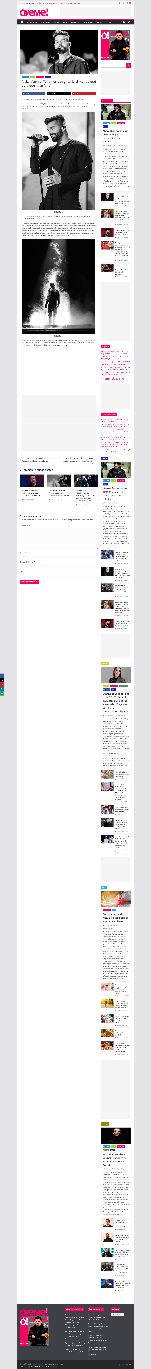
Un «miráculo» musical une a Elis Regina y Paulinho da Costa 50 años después (122, 270)
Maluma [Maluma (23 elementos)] (108, 367)
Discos (32, 77)
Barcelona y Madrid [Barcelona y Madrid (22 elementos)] (122, 351)
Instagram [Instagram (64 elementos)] (104, 359)
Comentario (25, 526)
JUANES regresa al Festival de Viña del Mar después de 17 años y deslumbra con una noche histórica (122, 1269)
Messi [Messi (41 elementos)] (117, 367)
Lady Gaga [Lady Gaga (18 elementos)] (111, 364)
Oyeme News (45, 22)
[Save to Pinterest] (84, 93)
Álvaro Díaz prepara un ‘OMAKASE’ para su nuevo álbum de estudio (115, 136)
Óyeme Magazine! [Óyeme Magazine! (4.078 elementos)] (113, 378)
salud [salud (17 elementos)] (107, 372)
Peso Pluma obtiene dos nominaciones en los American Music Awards (115, 1160)
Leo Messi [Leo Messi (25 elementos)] (117, 365)
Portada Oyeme (31, 22)
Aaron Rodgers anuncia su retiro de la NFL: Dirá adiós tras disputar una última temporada (122, 590)
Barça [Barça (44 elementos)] (103, 354)
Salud (114, 910)
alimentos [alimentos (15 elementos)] (103, 351)
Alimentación (88, 22)
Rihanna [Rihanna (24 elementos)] (103, 372)
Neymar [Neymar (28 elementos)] (103, 370)
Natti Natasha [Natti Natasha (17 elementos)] (122, 367)
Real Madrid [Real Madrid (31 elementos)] (127, 370)
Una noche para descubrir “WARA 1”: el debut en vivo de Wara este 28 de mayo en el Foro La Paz (122, 199)
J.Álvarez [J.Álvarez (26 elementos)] (111, 359)
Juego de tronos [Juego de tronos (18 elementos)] (126, 359)
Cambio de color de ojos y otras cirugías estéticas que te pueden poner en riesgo (121, 989)
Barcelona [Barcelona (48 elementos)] (113, 351)
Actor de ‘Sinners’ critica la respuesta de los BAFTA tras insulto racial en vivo (122, 1284)
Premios (105, 1150)
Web (21, 571)
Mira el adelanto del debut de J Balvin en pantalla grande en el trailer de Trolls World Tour (80, 461)
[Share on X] (59, 93)
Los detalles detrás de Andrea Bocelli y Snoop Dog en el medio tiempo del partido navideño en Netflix (122, 842)
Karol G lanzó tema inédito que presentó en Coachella (122, 774)
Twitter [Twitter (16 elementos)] (102, 374)
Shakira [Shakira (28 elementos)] (122, 372)
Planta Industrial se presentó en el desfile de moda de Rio (122, 810)
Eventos (56, 22)
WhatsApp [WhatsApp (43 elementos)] (113, 375)
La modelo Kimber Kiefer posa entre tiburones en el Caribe (59, 493)
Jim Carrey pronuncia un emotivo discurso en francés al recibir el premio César (122, 1253)
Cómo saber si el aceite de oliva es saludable (120, 1033)
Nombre (23, 552)
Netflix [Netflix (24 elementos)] (128, 367)
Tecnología (75, 22)
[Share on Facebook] (34, 93)
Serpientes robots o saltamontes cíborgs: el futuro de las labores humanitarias (37, 459)
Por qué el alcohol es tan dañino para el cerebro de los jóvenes (122, 1019)
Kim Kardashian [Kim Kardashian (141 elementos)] (123, 362)
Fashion (65, 22)
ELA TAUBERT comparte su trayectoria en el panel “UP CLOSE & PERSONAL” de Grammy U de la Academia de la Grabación (121, 792)
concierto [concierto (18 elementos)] (112, 353)
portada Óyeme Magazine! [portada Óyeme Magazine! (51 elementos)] (114, 370)
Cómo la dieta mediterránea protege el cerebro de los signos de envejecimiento (122, 1047)
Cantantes (25, 77)
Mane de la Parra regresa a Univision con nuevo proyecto (31, 493)
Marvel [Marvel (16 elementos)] (113, 367)
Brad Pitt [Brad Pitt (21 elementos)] (107, 353)
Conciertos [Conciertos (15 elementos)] (118, 353)
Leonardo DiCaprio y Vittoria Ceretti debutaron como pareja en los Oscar (121, 1224)
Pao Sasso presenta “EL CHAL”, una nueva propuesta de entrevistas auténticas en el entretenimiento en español (62, 4)
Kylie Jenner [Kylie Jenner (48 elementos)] (104, 365)
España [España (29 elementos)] (120, 356)
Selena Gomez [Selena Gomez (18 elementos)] (116, 372)
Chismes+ (99, 22)
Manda (67, 1331)
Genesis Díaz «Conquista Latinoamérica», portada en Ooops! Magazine (74, 1317)
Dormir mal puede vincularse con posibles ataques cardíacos (115, 918)
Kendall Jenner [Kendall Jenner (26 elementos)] (112, 362)
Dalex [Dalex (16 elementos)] (115, 356)
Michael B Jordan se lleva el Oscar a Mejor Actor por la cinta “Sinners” (122, 1238)
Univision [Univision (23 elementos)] (107, 375)
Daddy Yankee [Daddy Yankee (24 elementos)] (110, 356)
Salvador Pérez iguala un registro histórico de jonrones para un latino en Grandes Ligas (122, 556)
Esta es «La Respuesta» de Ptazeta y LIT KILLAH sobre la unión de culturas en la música (85, 495)
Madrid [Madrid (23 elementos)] (123, 365)
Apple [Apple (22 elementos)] (108, 351)
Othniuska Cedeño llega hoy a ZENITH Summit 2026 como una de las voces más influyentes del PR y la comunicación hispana (116, 702)
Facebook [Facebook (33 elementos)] (125, 356)
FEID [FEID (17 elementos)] (130, 356)
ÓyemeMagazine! (43, 90)
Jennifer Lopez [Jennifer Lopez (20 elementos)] (118, 359)
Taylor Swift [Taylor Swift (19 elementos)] (128, 372)
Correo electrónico (27, 562)
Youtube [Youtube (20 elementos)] (119, 374)
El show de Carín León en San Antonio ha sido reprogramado (122, 232)
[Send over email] (2, 693)
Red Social (106, 689)
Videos (108, 22)
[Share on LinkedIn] (2, 689)
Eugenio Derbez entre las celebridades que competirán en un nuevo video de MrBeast (122, 824)
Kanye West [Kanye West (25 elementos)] (104, 362)
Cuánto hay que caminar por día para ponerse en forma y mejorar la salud (122, 1005)
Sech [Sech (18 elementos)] (110, 372)
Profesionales (123, 686)
